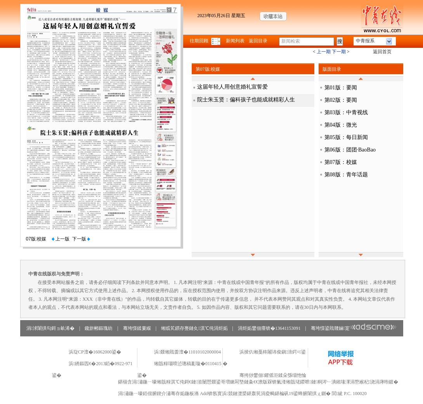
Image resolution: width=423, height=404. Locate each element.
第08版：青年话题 (346, 175)
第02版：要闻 (340, 100)
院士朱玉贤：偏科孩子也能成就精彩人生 (246, 100)
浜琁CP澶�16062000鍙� (95, 352)
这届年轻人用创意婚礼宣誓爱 (232, 87)
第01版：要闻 (340, 88)
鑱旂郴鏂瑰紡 (99, 328)
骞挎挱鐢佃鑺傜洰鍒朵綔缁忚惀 (272, 375)
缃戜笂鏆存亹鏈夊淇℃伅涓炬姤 (194, 328)
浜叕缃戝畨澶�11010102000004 (187, 352)
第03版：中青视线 (346, 112)
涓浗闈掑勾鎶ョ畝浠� (50, 328)
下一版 (81, 239)
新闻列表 (235, 41)
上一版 (60, 239)
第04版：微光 (340, 125)
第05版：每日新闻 (346, 137)
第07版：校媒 (340, 162)
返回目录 (258, 41)
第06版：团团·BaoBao (350, 150)
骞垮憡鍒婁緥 (137, 328)
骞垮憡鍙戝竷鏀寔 (354, 328)
